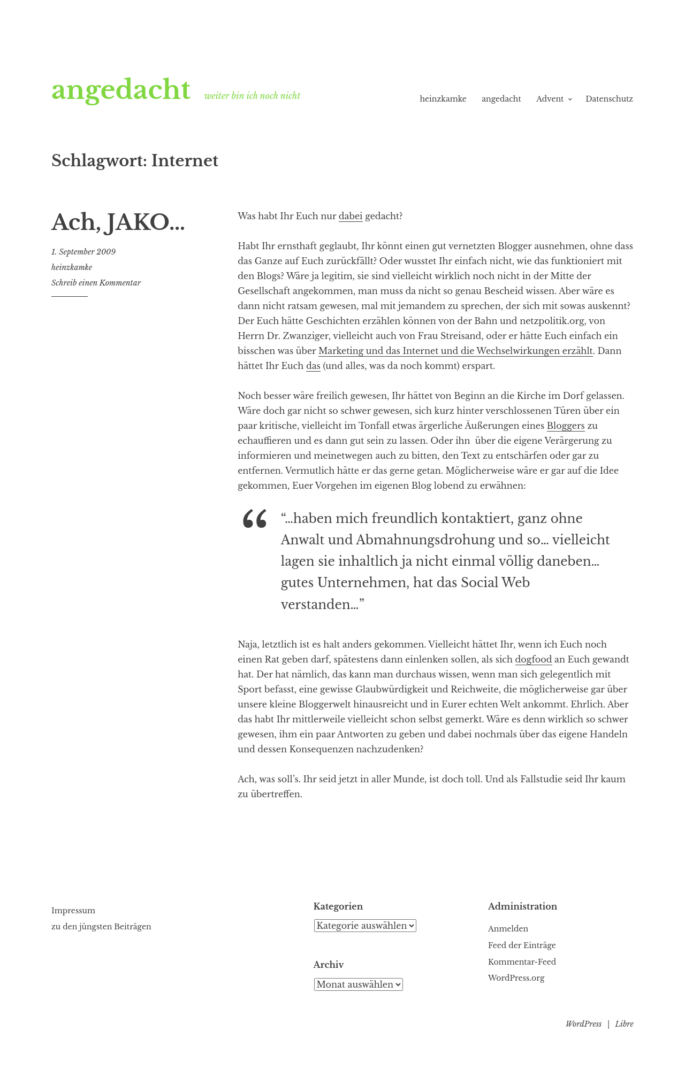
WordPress (584, 1024)
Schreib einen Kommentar (96, 283)
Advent (550, 99)
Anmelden (508, 929)
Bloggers (566, 425)
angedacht (121, 90)
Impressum (73, 910)
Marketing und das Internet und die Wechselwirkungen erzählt (455, 350)
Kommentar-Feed (522, 962)
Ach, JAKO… (118, 222)
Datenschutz (609, 99)
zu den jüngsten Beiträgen (101, 927)
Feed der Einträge (522, 945)
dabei (351, 216)
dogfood (533, 659)
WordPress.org (516, 978)
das (313, 365)
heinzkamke (443, 99)
